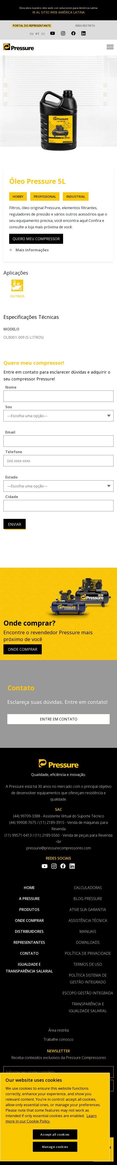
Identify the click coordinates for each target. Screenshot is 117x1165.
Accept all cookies (55, 1134)
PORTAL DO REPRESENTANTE (32, 26)
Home (29, 887)
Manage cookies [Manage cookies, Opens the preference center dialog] (55, 1147)
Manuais (87, 931)
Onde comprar (22, 649)
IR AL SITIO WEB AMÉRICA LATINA (58, 12)
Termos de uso (87, 964)
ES (43, 34)
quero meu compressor (36, 238)
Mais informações (32, 249)
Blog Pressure (87, 898)
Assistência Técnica (88, 920)
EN (31, 34)
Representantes (29, 942)
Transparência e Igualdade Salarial (88, 1007)
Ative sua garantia (88, 909)
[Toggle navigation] (110, 47)
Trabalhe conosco (58, 1039)
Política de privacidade (88, 953)
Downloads (88, 942)
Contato (29, 953)
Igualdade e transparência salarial (29, 968)
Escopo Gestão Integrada (87, 993)
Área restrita (85, 26)
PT (37, 34)
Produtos (29, 909)
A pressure (29, 898)
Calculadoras (88, 887)
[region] (55, 1117)
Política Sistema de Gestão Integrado (88, 979)
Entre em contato (58, 719)
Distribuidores (29, 931)
